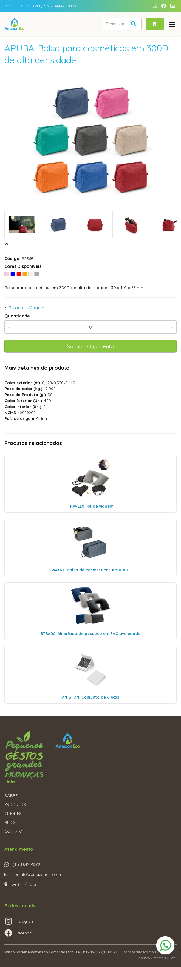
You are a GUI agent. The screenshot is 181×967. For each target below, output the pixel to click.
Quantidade (17, 316)
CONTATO (13, 831)
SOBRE (11, 795)
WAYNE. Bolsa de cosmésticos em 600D (90, 569)
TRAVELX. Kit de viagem (90, 506)
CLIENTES (12, 813)
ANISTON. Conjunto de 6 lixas (90, 697)
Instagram (25, 921)
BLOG (10, 822)
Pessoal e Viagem (26, 307)
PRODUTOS (15, 804)
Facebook (25, 933)
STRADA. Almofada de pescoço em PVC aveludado (91, 633)
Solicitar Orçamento (90, 346)
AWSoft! (170, 958)
